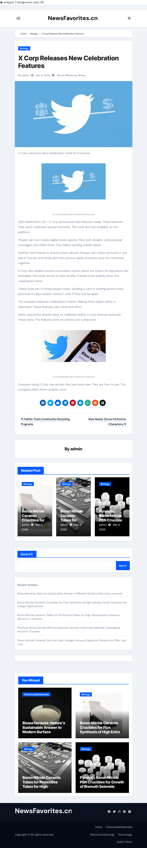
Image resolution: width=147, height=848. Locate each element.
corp (62, 75)
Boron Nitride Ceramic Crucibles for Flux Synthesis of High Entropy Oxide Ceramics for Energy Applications (102, 731)
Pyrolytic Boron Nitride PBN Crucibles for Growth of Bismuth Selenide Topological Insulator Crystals (102, 786)
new (82, 75)
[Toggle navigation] (18, 18)
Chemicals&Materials (36, 694)
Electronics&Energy (102, 834)
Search (27, 553)
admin (76, 449)
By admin (24, 75)
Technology (125, 834)
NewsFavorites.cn (72, 18)
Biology (24, 48)
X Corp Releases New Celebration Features (68, 62)
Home (98, 826)
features (73, 75)
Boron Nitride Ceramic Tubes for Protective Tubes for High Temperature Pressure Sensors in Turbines (41, 786)
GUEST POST (124, 841)
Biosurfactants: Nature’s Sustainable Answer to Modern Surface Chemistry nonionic (70, 593)
